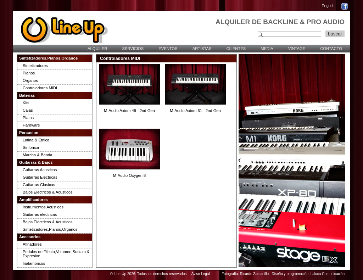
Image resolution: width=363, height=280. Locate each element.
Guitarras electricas (40, 214)
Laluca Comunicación (328, 274)
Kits (26, 103)
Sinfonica (31, 147)
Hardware (31, 125)
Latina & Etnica (36, 140)
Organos (30, 80)
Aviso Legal (200, 274)
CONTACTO (331, 48)
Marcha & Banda (37, 155)
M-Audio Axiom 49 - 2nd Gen (129, 110)
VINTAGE (296, 48)
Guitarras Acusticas (40, 170)
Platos (28, 118)
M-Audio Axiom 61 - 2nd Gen (195, 110)
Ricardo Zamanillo (254, 274)
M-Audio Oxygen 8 (129, 175)
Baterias (27, 95)
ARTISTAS (202, 48)
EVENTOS (167, 48)
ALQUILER (97, 48)
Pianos (29, 73)
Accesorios (29, 237)
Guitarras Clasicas (39, 185)
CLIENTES (236, 48)
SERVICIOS (133, 48)
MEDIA (267, 48)
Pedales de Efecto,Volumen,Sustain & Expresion (56, 254)
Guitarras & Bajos (36, 162)
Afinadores (32, 244)
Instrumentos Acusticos (43, 207)
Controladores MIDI (40, 88)
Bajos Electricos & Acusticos (48, 192)
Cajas (28, 110)
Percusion (28, 132)
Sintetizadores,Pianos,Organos (48, 58)
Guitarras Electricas (40, 177)
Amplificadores (33, 199)
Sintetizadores (35, 65)
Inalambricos (34, 263)
